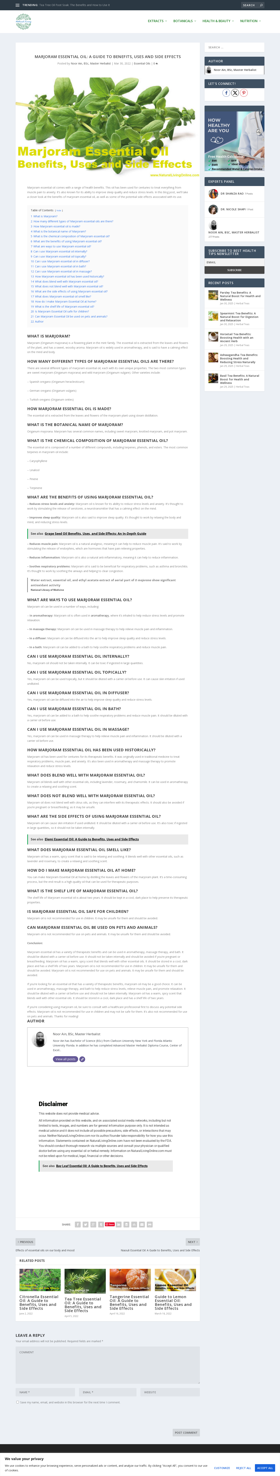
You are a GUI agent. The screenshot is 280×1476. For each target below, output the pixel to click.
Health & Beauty (216, 22)
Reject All (243, 1468)
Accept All (265, 1468)
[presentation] (45, 1417)
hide (59, 210)
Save (111, 1224)
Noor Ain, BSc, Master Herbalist (91, 63)
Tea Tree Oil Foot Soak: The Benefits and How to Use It (74, 5)
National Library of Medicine (47, 589)
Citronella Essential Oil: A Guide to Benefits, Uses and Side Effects (38, 1302)
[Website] (82, 1059)
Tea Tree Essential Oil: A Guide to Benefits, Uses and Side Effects (83, 1304)
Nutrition (248, 22)
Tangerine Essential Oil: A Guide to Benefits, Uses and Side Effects (129, 1302)
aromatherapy (100, 615)
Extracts (156, 22)
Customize (222, 1468)
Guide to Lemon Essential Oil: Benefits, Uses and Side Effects (173, 1302)
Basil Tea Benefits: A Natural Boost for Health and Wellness (239, 379)
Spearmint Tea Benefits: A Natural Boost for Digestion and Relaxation (239, 316)
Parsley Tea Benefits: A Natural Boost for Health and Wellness (240, 295)
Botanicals (183, 22)
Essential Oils (142, 63)
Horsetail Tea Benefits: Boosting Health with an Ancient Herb (236, 337)
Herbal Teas (242, 303)
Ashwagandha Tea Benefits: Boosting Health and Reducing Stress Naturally (239, 358)
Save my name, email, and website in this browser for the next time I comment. (70, 1402)
